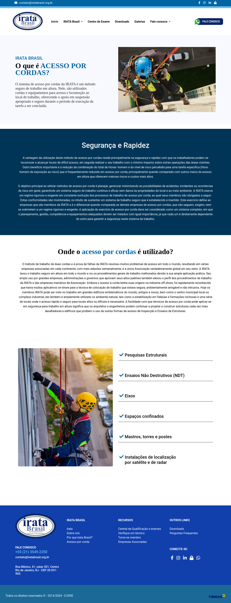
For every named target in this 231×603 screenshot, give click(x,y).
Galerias (139, 21)
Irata (70, 529)
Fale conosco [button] (159, 21)
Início (54, 21)
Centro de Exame (99, 21)
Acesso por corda (78, 542)
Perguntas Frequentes (184, 533)
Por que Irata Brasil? (79, 537)
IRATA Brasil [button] (71, 21)
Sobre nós (73, 533)
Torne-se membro (129, 537)
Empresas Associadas (132, 542)
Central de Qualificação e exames (139, 529)
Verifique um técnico (131, 533)
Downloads (122, 21)
